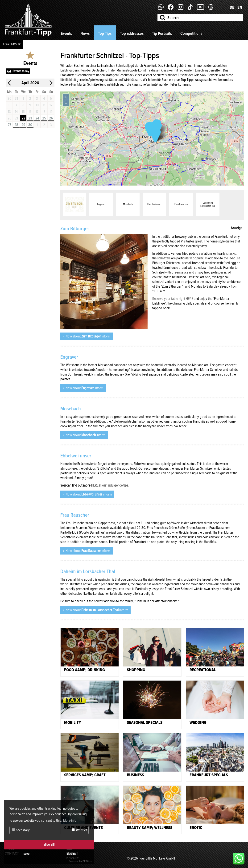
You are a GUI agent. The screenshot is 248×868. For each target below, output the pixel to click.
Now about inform (88, 336)
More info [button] (69, 820)
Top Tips (105, 33)
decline (71, 854)
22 (23, 118)
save (26, 854)
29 (23, 125)
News (85, 33)
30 (30, 125)
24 (37, 118)
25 (44, 118)
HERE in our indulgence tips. (110, 485)
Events (66, 33)
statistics (79, 830)
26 (51, 118)
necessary (21, 830)
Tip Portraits (162, 33)
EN (239, 7)
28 (16, 125)
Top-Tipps (10, 44)
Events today (20, 71)
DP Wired (87, 861)
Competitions (191, 33)
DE (232, 7)
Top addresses (132, 33)
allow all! (49, 845)
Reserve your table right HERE (172, 298)
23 (30, 118)
